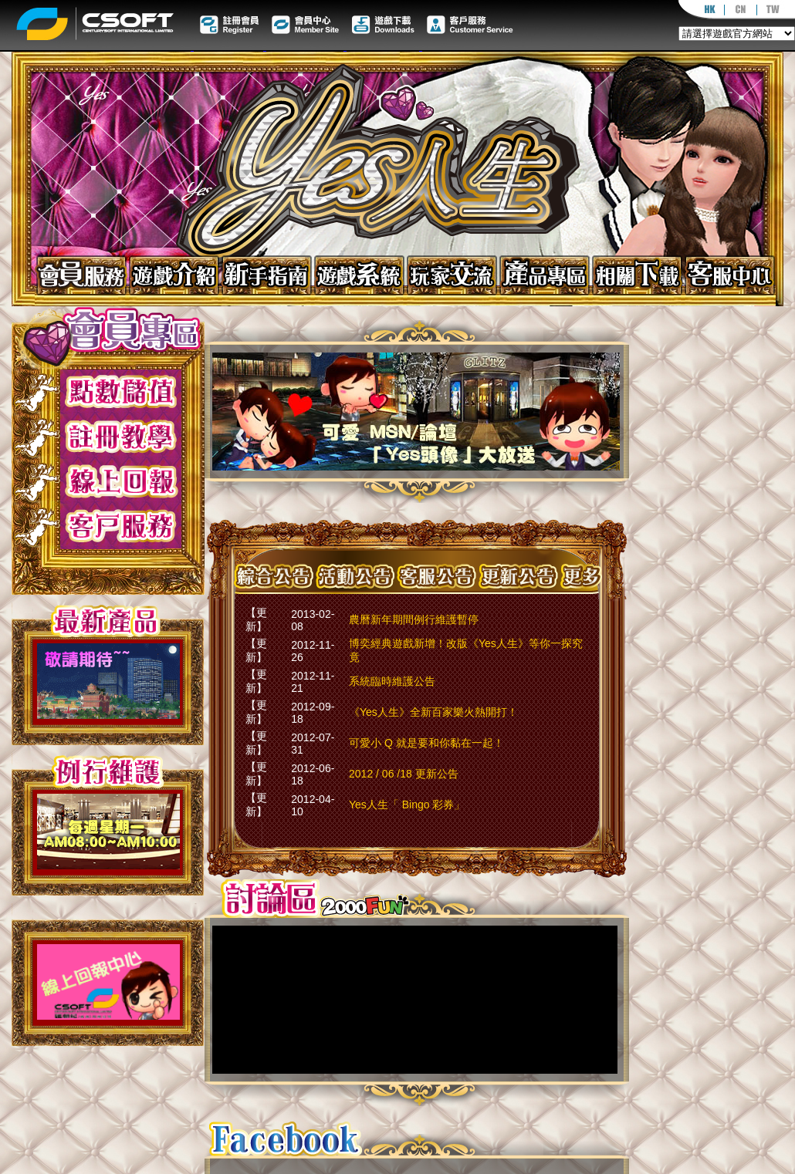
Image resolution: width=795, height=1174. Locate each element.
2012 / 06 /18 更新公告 (403, 773)
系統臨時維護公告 (392, 681)
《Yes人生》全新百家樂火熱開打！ (433, 712)
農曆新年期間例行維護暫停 (414, 619)
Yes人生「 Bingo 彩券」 (407, 804)
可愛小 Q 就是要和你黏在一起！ (426, 743)
